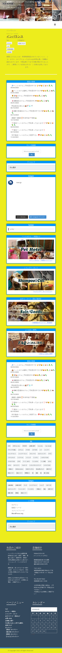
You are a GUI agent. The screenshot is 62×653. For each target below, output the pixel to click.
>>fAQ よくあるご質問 (45, 354)
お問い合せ (8, 618)
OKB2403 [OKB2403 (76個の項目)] (25, 446)
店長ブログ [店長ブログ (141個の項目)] (48, 469)
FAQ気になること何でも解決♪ (14, 623)
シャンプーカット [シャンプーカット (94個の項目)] (33, 485)
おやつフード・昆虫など (12, 616)
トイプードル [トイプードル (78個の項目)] (20, 457)
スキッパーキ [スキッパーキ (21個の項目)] (32, 453)
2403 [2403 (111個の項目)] (9, 446)
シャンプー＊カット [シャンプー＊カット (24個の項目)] (22, 453)
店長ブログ (21, 43)
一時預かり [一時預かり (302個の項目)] (10, 469)
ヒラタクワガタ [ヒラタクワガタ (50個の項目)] (11, 461)
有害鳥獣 (9, 52)
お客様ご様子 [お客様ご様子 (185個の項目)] (32, 446)
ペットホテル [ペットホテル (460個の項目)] (35, 461)
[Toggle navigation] (55, 24)
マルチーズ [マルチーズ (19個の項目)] (24, 465)
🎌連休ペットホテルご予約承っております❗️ (28, 130)
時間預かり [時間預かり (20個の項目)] (27, 473)
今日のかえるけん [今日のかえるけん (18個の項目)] (19, 469)
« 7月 (33, 634)
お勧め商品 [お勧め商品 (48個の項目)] (10, 485)
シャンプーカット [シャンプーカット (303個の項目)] (12, 453)
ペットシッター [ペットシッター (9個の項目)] (21, 489)
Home (8, 34)
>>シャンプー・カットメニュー (42, 291)
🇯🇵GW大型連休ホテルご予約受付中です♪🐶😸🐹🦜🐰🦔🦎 (33, 112)
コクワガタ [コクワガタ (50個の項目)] (34, 449)
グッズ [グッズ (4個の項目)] (25, 485)
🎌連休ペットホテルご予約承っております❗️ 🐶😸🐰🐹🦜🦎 (33, 124)
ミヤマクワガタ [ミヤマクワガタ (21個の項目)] (47, 465)
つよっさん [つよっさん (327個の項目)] (40, 446)
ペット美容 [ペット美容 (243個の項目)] (43, 461)
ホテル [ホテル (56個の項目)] (9, 465)
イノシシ (9, 43)
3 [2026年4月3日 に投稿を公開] (47, 617)
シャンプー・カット (11, 614)
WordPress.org (17, 513)
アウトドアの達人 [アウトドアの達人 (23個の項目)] (12, 449)
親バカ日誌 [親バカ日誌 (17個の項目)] (46, 473)
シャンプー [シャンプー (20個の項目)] (46, 449)
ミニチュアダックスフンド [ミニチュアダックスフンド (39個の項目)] (35, 465)
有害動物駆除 (10, 49)
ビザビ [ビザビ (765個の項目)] (18, 461)
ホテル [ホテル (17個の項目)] (49, 461)
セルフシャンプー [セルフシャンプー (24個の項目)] (12, 489)
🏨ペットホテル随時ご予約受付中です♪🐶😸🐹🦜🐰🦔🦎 (33, 91)
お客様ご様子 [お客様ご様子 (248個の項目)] (18, 485)
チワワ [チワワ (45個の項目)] (49, 453)
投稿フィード (16, 508)
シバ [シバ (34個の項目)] (41, 449)
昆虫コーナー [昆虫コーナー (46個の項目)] (11, 473)
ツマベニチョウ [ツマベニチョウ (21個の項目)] (11, 457)
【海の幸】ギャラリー (12, 632)
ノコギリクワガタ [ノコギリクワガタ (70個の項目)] (44, 457)
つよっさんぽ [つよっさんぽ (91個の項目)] (48, 446)
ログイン (15, 505)
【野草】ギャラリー (11, 634)
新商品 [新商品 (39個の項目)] (17, 493)
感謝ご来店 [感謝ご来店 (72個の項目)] (10, 493)
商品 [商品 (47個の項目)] (45, 489)
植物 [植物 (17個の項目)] (37, 473)
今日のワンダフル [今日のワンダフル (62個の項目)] (30, 469)
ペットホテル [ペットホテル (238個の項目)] (31, 489)
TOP (6, 609)
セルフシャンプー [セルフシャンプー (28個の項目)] (42, 453)
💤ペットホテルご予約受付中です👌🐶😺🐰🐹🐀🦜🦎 (32, 86)
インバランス (14, 36)
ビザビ (12, 229)
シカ (8, 46)
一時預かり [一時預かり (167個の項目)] (38, 489)
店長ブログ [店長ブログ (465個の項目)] (50, 489)
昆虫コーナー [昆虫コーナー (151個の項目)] (19, 473)
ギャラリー (8, 628)
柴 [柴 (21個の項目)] (32, 473)
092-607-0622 (50, 12)
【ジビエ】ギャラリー (12, 636)
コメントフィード (18, 511)
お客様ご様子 (9, 621)
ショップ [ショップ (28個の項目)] (42, 485)
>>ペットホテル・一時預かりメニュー (40, 260)
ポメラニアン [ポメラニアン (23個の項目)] (16, 465)
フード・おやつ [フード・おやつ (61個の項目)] (26, 461)
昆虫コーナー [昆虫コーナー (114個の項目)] (24, 493)
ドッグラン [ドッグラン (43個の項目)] (35, 457)
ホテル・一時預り (10, 611)
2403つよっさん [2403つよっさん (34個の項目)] (16, 446)
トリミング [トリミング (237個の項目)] (28, 457)
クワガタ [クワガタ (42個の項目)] (28, 449)
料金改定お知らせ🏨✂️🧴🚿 (22, 106)
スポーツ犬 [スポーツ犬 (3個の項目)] (48, 485)
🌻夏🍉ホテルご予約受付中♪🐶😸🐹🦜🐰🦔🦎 (29, 96)
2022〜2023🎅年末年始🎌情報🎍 (24, 118)
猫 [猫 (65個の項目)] (40, 473)
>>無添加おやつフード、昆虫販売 (42, 322)
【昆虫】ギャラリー (11, 629)
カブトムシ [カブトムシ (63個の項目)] (20, 449)
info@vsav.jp (36, 12)
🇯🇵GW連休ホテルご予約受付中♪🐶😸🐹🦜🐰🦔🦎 (30, 101)
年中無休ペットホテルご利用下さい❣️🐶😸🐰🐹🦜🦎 (32, 135)
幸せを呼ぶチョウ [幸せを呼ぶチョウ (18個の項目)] (40, 469)
